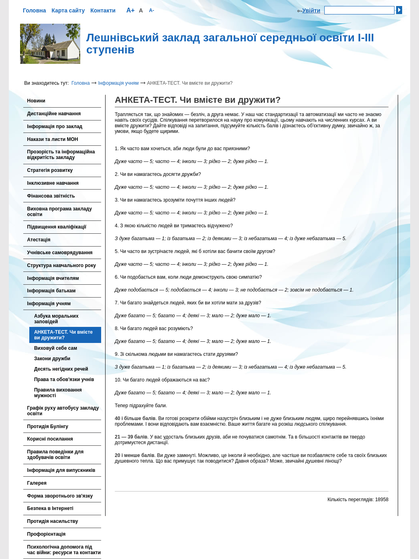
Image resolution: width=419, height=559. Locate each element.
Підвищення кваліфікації (56, 227)
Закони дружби (52, 358)
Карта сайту (68, 10)
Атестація (39, 240)
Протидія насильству (52, 521)
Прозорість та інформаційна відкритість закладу (61, 154)
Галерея (37, 483)
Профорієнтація (46, 534)
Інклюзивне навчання (53, 183)
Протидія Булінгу (47, 426)
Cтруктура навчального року (61, 265)
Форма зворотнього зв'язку (60, 496)
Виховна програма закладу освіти (59, 211)
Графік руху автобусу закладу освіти (63, 410)
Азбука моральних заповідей (56, 318)
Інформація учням (118, 83)
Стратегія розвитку (50, 170)
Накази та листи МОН (52, 139)
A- (151, 10)
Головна (34, 10)
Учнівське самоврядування (60, 252)
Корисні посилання (50, 439)
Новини (36, 101)
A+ (130, 10)
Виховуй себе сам (55, 348)
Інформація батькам (51, 291)
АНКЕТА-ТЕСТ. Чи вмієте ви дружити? (63, 335)
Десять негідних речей (61, 369)
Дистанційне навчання (54, 113)
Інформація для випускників (61, 470)
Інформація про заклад (55, 126)
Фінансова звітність (51, 196)
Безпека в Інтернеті (50, 508)
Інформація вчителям (53, 278)
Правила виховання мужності (58, 392)
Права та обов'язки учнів (64, 379)
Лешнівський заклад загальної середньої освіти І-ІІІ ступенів (230, 43)
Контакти (103, 10)
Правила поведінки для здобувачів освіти (55, 454)
